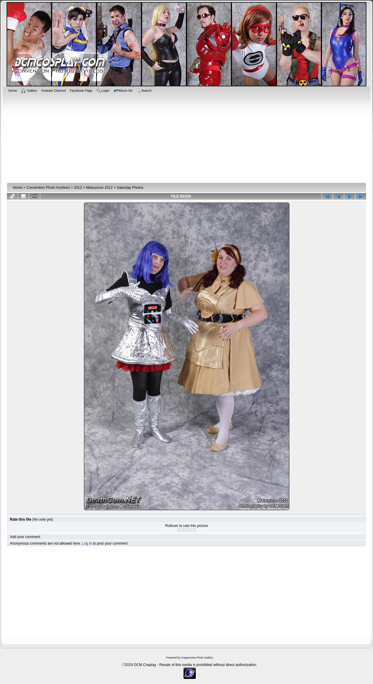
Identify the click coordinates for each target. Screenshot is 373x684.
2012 (78, 188)
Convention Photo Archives (48, 188)
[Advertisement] (186, 137)
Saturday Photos (130, 188)
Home (17, 188)
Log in (87, 543)
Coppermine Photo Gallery (197, 657)
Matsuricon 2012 (99, 188)
